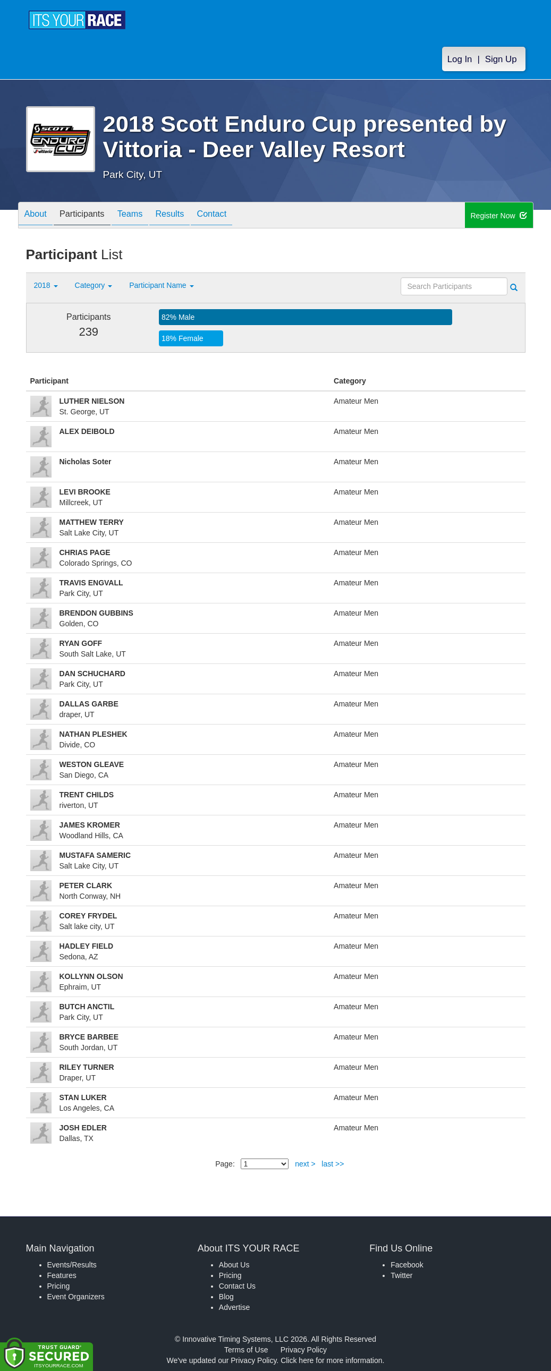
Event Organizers (76, 1296)
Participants (89, 216)
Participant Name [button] (161, 285)
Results (188, 216)
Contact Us (237, 1286)
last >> (332, 1164)
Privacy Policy (304, 1350)
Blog (226, 1296)
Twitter (401, 1275)
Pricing (58, 1286)
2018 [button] (46, 285)
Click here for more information (331, 1360)
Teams (143, 216)
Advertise (234, 1307)
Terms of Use (246, 1350)
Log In (459, 59)
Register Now (499, 215)
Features (62, 1275)
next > (305, 1164)
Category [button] (94, 285)
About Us (234, 1265)
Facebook (407, 1265)
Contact (235, 216)
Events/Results (72, 1265)
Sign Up (501, 59)
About (38, 216)
